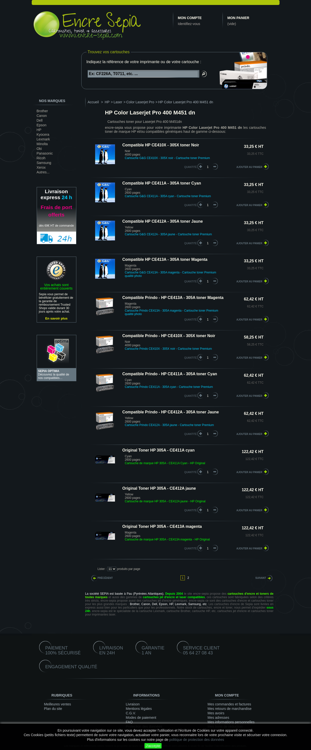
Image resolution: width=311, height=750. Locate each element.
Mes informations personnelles (231, 722)
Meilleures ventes (57, 704)
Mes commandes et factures (229, 704)
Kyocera (43, 134)
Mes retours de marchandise (230, 708)
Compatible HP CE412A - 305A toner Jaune (162, 221)
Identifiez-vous (189, 24)
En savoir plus (56, 318)
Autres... (43, 172)
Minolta (42, 144)
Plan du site (53, 709)
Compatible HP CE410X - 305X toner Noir (160, 145)
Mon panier (238, 18)
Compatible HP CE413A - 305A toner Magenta (165, 259)
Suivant (260, 578)
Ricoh (41, 158)
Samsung (44, 163)
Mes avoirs (216, 713)
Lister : (102, 569)
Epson (42, 125)
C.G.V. (131, 713)
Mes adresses (218, 717)
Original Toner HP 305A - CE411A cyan (158, 450)
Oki (39, 149)
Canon (42, 116)
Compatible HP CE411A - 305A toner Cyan (161, 183)
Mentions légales (139, 709)
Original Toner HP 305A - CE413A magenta (162, 526)
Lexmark (43, 139)
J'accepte (153, 746)
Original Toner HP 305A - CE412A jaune (159, 488)
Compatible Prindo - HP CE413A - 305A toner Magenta (173, 297)
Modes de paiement (141, 718)
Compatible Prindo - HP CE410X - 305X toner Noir (168, 336)
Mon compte (190, 18)
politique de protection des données (196, 740)
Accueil (93, 102)
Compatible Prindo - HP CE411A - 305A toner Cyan (169, 374)
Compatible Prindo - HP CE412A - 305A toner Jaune (170, 412)
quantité (190, 167)
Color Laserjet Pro (140, 102)
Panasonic (45, 153)
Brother (42, 111)
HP (39, 130)
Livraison (133, 704)
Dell (40, 120)
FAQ (129, 722)
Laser (117, 102)
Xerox (41, 167)
